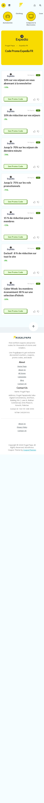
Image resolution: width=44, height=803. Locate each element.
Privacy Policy (22, 427)
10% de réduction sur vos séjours (22, 115)
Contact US (22, 384)
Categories (22, 377)
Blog (22, 380)
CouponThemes (29, 450)
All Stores (22, 373)
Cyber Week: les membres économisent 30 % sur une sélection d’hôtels (18, 292)
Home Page (22, 366)
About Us (22, 370)
